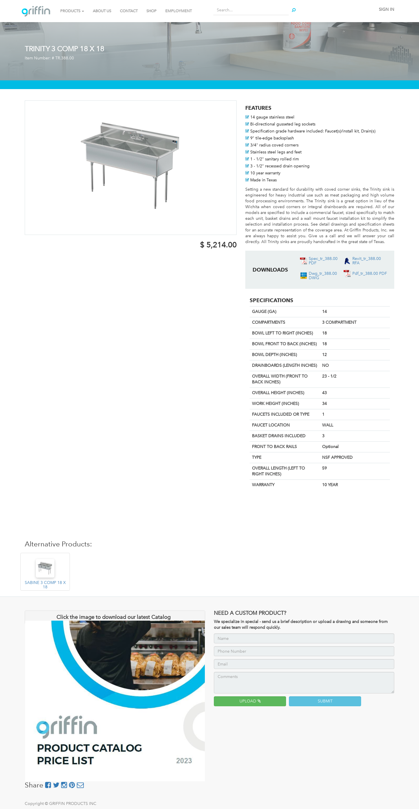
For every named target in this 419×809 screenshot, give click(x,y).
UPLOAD (250, 701)
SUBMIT (325, 701)
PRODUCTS (72, 11)
